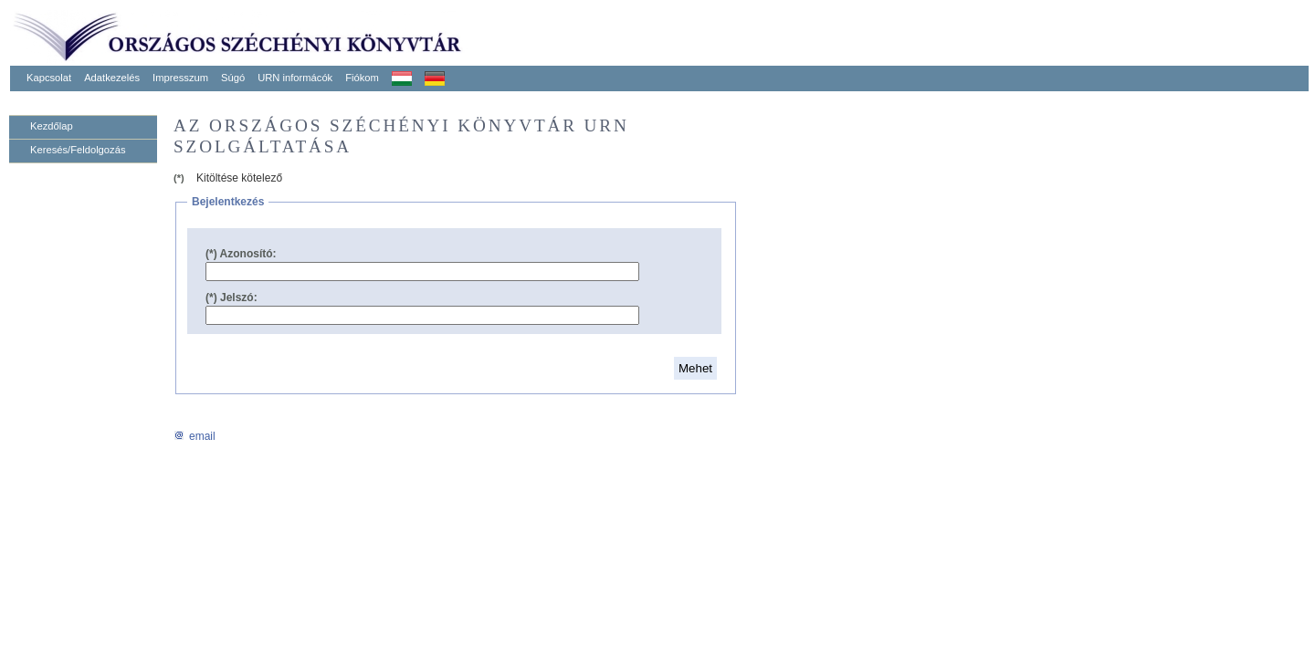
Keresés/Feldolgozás (77, 149)
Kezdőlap (51, 125)
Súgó (233, 77)
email (195, 436)
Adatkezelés (112, 77)
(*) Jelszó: (231, 297)
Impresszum (180, 77)
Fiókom (362, 77)
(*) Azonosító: (241, 253)
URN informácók (295, 77)
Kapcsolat (48, 77)
